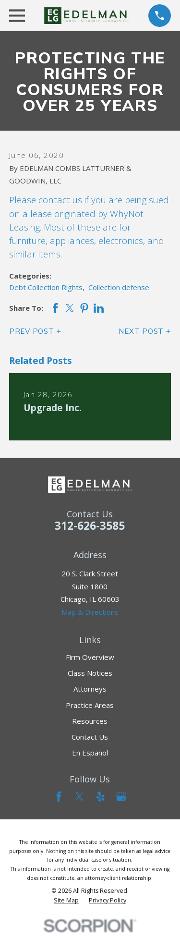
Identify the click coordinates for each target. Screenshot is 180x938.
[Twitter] (79, 797)
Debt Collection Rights (46, 287)
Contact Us (90, 737)
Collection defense (118, 287)
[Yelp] (101, 797)
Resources (90, 721)
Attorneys (90, 689)
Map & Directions (90, 612)
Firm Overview (90, 657)
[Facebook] (59, 797)
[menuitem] (66, 900)
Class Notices (90, 673)
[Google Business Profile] (121, 797)
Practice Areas (90, 705)
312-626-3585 (90, 525)
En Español (90, 752)
